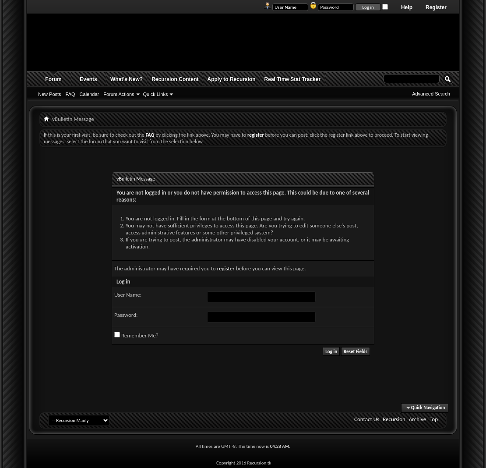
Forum (53, 79)
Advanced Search (431, 93)
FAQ (70, 94)
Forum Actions (118, 94)
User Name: (127, 294)
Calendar (89, 94)
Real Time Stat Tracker (292, 79)
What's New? (126, 79)
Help (406, 7)
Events (88, 79)
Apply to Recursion (232, 79)
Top (434, 419)
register (226, 268)
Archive (417, 419)
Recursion (394, 419)
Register (436, 7)
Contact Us (366, 419)
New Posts (49, 94)
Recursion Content (174, 79)
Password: (125, 315)
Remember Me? (136, 335)
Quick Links (155, 94)
